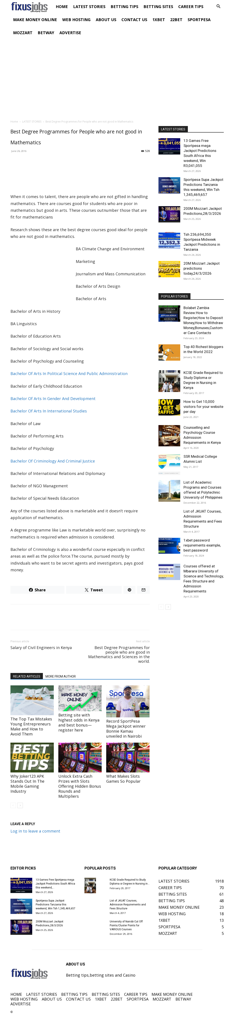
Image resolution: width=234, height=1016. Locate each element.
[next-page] (20, 805)
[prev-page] (13, 805)
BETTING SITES (158, 6)
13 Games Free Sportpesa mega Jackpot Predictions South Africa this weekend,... (55, 883)
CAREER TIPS (190, 6)
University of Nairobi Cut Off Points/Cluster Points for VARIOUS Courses (126, 925)
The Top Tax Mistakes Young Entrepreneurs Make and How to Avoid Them (31, 726)
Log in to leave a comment (35, 831)
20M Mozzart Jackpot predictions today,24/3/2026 (201, 268)
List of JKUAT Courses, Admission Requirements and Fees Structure (128, 904)
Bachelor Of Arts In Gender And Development (53, 398)
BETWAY (46, 32)
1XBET (158, 19)
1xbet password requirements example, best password (202, 545)
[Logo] (31, 6)
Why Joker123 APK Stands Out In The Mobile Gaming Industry (27, 784)
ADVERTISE (70, 32)
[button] (218, 6)
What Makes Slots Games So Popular (123, 779)
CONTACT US (134, 19)
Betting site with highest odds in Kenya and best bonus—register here (78, 722)
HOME (62, 6)
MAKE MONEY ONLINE (35, 19)
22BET (176, 19)
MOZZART (22, 32)
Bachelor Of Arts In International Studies (48, 411)
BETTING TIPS (124, 6)
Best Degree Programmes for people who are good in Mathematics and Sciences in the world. (119, 654)
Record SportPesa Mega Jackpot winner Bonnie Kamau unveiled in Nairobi (126, 728)
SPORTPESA (199, 19)
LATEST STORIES (89, 6)
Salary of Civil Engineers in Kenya (41, 647)
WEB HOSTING (76, 19)
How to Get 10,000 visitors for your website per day (203, 406)
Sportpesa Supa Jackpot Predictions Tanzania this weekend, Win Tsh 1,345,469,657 (55, 904)
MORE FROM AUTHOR (60, 676)
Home (14, 121)
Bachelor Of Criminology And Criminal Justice (52, 461)
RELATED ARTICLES (26, 676)
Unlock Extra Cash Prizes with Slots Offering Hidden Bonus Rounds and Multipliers (79, 786)
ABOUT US (106, 19)
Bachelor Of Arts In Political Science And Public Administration (69, 373)
